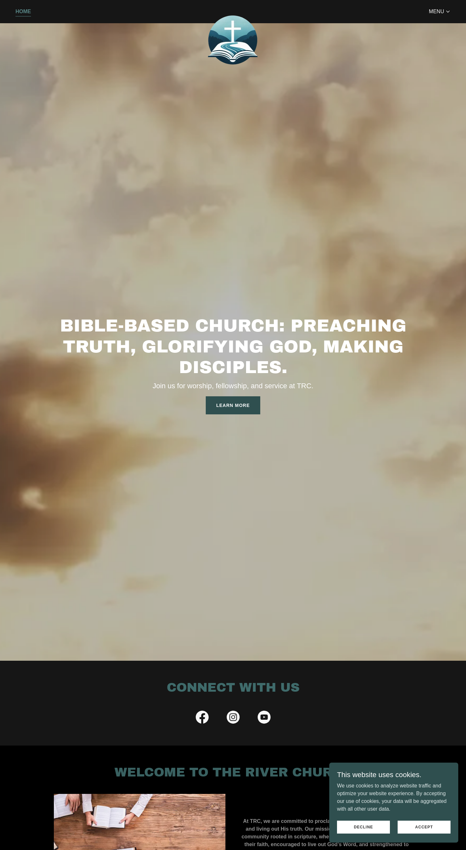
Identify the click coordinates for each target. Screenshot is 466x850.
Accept (424, 827)
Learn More (233, 405)
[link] (233, 10)
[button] (440, 11)
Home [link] (23, 11)
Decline (363, 827)
